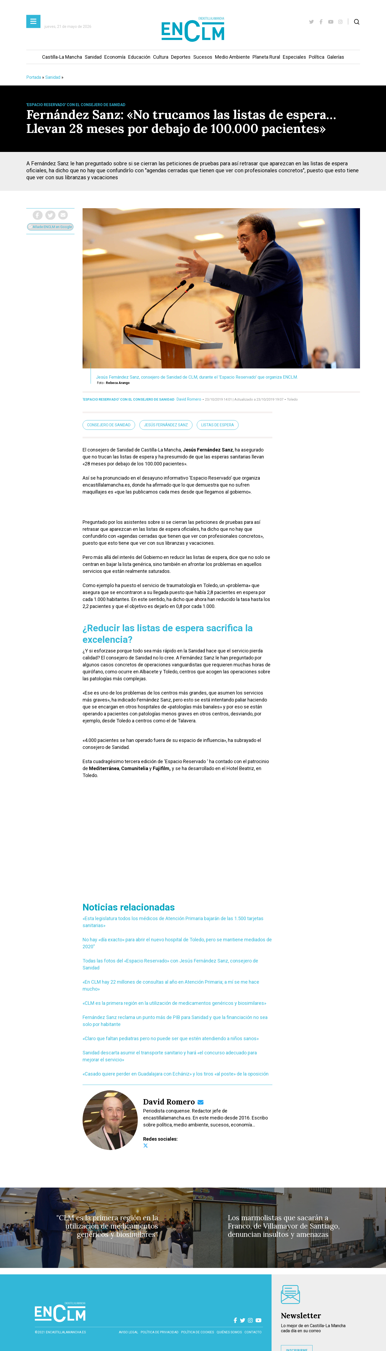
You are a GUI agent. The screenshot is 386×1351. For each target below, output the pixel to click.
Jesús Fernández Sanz (166, 425)
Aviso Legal (128, 1332)
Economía (114, 57)
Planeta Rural (266, 57)
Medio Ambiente (232, 57)
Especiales (294, 57)
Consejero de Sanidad (109, 425)
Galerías (335, 57)
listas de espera (217, 425)
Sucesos (202, 57)
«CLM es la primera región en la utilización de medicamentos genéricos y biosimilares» (174, 1003)
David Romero (189, 399)
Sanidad (93, 57)
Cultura (160, 57)
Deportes (181, 57)
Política (316, 57)
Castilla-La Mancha (62, 57)
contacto (253, 1332)
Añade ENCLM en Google (50, 227)
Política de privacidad (160, 1332)
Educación (139, 57)
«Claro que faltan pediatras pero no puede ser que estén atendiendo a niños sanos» (171, 1038)
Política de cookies (197, 1332)
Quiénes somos (229, 1332)
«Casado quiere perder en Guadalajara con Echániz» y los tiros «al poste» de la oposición (176, 1074)
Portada (33, 77)
